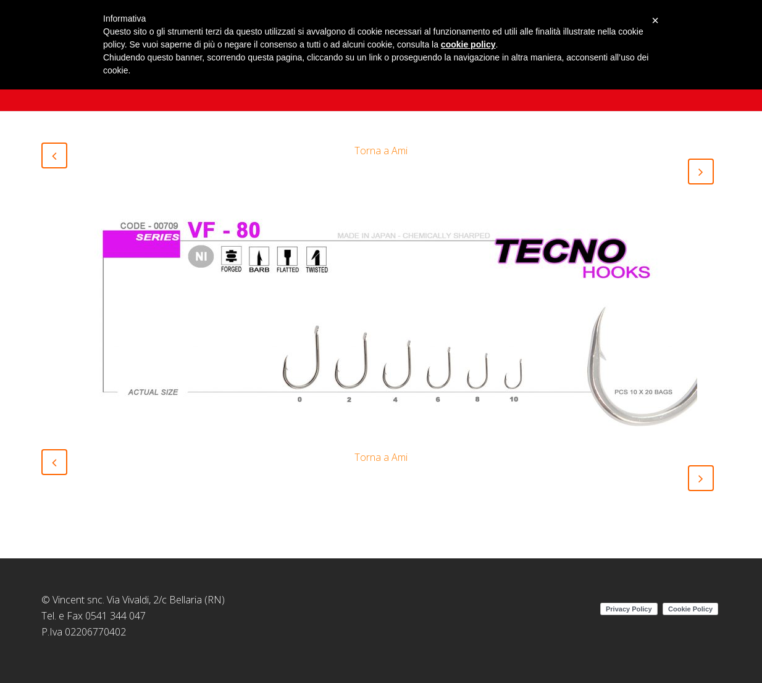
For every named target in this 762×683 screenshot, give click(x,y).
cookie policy (468, 44)
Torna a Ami (381, 150)
